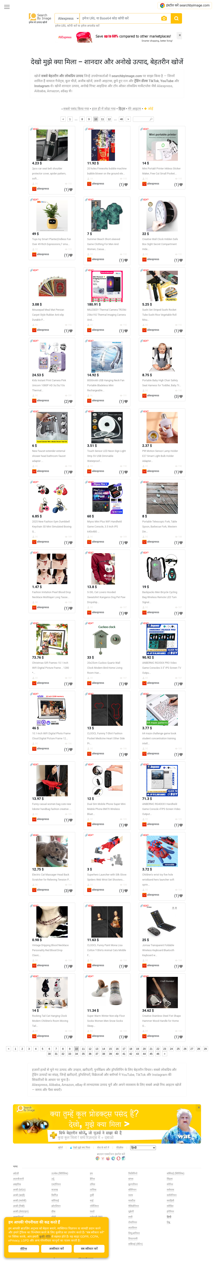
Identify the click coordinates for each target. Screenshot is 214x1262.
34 (76, 1053)
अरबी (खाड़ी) (19, 1195)
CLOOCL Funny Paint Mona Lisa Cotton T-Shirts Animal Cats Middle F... (106, 950)
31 (56, 1053)
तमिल (92, 1184)
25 (178, 1048)
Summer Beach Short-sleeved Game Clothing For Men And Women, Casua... (103, 244)
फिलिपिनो (132, 1173)
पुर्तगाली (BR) (96, 1216)
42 (130, 1053)
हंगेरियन (170, 1211)
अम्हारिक (17, 1184)
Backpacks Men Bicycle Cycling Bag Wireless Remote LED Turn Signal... (159, 597)
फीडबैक (119, 1147)
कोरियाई (55, 1200)
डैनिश (92, 1178)
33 (69, 1053)
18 (130, 1048)
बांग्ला (130, 1178)
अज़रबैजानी (18, 1178)
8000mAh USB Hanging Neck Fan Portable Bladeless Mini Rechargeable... (105, 385)
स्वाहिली (170, 1200)
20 (144, 1048)
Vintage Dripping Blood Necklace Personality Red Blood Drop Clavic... (50, 950)
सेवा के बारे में (103, 1147)
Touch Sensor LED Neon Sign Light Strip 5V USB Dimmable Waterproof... (106, 456)
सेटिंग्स (23, 1248)
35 (83, 1053)
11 (102, 119)
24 (171, 1048)
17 (123, 1048)
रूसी (130, 1216)
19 (137, 1048)
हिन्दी (169, 1216)
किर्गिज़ (54, 1195)
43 (137, 1053)
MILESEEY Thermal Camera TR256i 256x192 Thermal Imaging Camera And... (106, 314)
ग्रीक (53, 1211)
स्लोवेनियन (172, 1195)
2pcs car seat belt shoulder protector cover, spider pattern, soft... (49, 173)
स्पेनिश (170, 1184)
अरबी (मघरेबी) (19, 1200)
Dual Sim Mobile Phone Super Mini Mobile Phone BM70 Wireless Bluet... (106, 809)
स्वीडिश (170, 1206)
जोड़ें (148, 109)
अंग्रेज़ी (16, 1173)
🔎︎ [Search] (151, 119)
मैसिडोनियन (133, 1206)
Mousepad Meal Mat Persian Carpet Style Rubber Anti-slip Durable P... (48, 314)
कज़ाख (54, 1189)
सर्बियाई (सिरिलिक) (175, 1173)
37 (97, 1053)
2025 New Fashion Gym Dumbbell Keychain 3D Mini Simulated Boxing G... (51, 526)
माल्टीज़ (131, 1200)
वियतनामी (133, 1238)
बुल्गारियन (133, 1184)
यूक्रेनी (131, 1211)
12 (109, 119)
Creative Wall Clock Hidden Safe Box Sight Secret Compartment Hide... (160, 244)
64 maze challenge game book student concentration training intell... (159, 738)
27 (191, 1048)
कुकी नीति (45, 1236)
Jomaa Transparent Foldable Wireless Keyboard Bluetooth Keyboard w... (158, 950)
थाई (91, 1200)
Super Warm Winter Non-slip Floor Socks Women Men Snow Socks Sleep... (106, 1020)
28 (198, 1048)
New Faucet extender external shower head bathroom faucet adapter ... (49, 456)
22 (158, 1048)
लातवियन (132, 1227)
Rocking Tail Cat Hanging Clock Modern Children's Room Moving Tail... (50, 1020)
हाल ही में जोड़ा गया (104, 109)
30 (49, 1053)
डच (91, 1173)
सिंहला (170, 1178)
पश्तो (92, 1211)
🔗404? (34, 129)
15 (110, 1048)
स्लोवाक (170, 1189)
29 (205, 1048)
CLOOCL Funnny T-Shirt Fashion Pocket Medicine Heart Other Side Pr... (106, 738)
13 (97, 1048)
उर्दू (52, 1178)
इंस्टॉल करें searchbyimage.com (185, 5)
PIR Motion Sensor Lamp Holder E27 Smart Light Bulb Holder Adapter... (160, 456)
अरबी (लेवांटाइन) (21, 1211)
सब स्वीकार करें (89, 1248)
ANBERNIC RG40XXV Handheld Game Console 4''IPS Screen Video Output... (161, 809)
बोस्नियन (132, 1189)
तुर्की (92, 1195)
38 (103, 1053)
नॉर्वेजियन (94, 1206)
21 (151, 1048)
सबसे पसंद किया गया (76, 109)
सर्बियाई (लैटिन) (135, 1244)
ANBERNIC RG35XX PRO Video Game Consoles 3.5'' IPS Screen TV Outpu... (161, 667)
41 (123, 1053)
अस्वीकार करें (56, 1248)
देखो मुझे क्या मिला (80, 1147)
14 (103, 1048)
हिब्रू (168, 1222)
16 (117, 1048)
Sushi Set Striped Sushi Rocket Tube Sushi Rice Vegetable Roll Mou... (159, 314)
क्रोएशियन (56, 1206)
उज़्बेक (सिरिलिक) (59, 1173)
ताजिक (93, 1189)
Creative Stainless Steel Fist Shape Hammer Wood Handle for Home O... (161, 1020)
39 (110, 1053)
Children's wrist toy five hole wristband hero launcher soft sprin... (158, 879)
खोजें (60, 1147)
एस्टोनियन (56, 1184)
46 (121, 119)
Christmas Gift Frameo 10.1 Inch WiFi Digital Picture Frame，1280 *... (50, 667)
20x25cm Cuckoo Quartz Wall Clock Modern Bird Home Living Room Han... (104, 667)
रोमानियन (132, 1222)
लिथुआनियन (134, 1233)
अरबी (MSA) (19, 1189)
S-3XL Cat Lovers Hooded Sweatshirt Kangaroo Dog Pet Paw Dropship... (106, 597)
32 (62, 1053)
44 (144, 1053)
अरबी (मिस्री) (19, 1206)
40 (117, 1053)
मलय (130, 1195)
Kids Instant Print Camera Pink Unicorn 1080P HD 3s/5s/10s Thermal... (49, 385)
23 (164, 1048)
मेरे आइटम (134, 109)
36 (90, 1053)
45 (151, 1053)
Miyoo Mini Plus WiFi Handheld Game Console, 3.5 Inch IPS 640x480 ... (104, 526)
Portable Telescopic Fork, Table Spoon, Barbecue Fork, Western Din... (159, 526)
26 (185, 1048)
